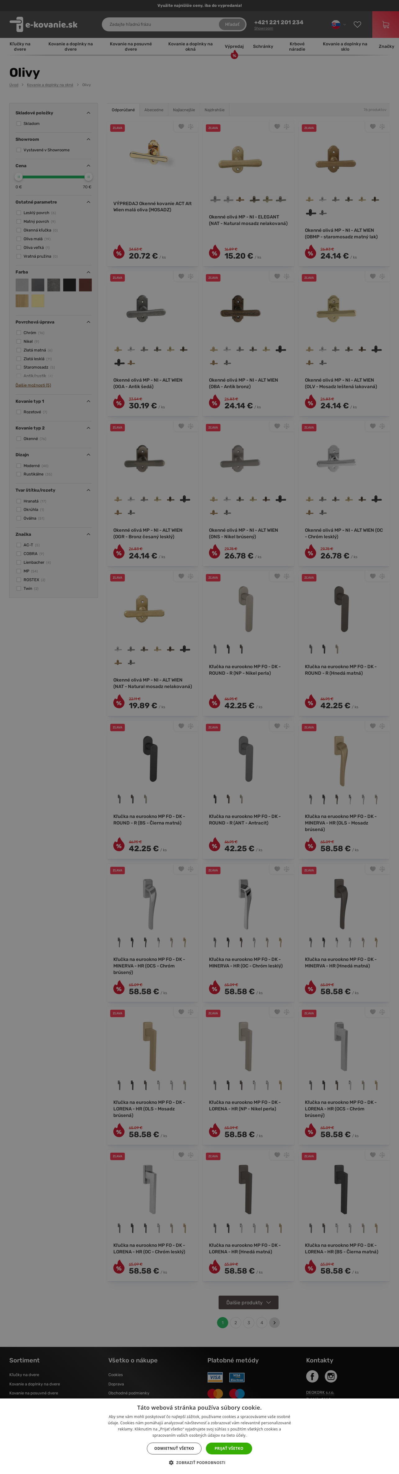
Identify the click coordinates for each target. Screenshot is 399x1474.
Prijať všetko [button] (229, 1448)
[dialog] (199, 737)
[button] (199, 1463)
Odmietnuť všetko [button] (174, 1448)
